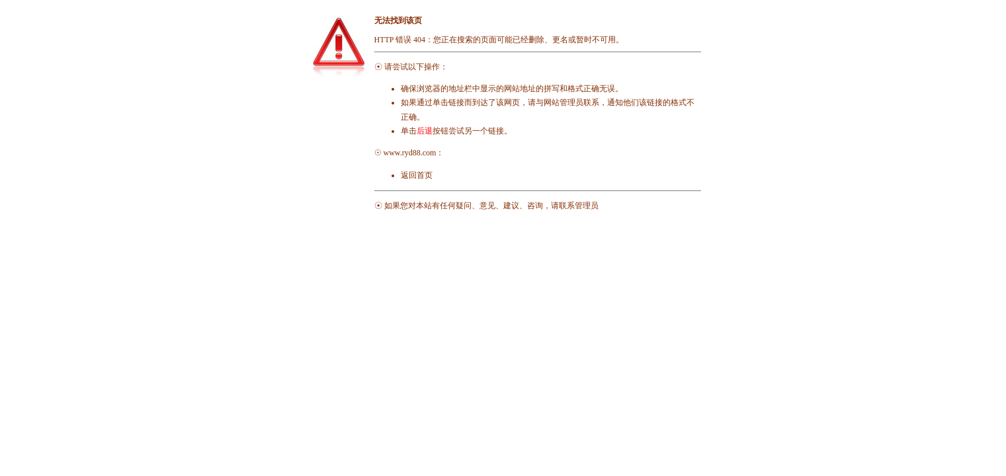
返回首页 (417, 175)
